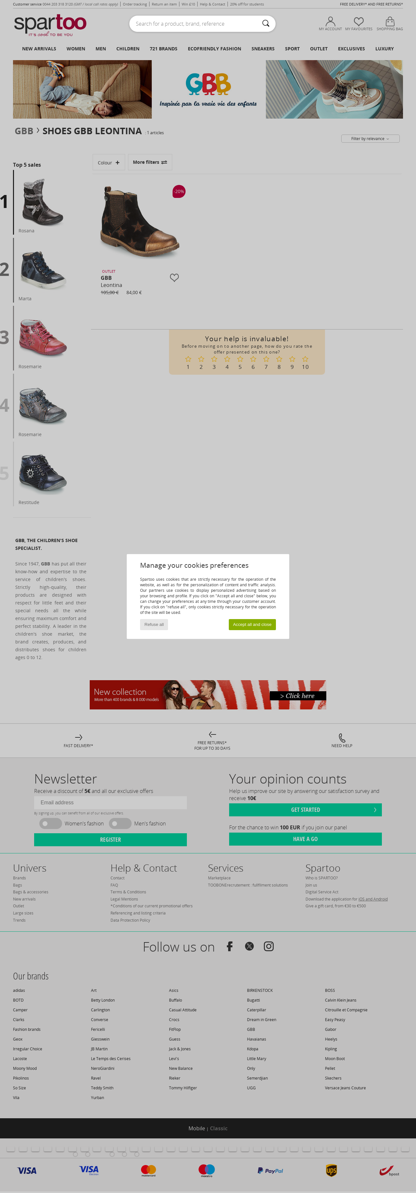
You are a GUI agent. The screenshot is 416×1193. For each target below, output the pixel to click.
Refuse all (154, 624)
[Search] (265, 24)
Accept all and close (252, 624)
